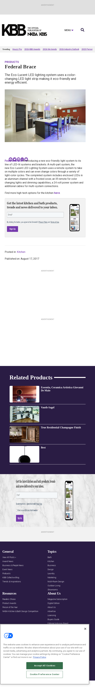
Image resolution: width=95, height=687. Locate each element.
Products (12, 62)
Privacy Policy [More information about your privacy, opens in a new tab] (39, 657)
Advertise (52, 611)
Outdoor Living (54, 586)
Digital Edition (54, 603)
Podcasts (6, 574)
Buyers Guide (53, 619)
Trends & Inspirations (11, 582)
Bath (50, 557)
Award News (7, 561)
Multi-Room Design (56, 582)
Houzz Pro (17, 49)
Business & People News (13, 565)
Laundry (51, 574)
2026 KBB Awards (32, 49)
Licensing (52, 615)
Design (51, 570)
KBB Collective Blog (10, 578)
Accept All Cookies (44, 665)
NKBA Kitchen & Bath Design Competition (20, 611)
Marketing (52, 578)
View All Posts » (9, 557)
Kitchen (21, 251)
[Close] (85, 628)
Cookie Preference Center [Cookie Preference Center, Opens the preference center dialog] (45, 674)
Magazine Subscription (57, 599)
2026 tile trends (50, 49)
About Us (52, 607)
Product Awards (9, 603)
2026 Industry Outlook (69, 49)
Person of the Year (10, 607)
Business (52, 565)
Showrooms (53, 590)
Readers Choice (8, 599)
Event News (7, 570)
